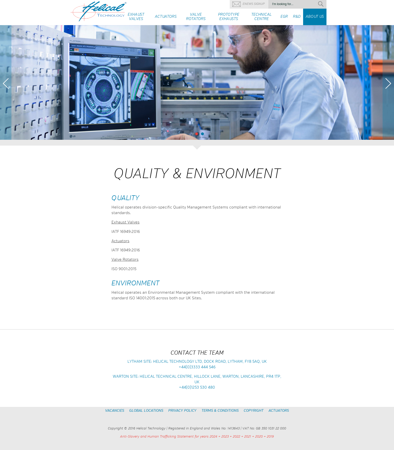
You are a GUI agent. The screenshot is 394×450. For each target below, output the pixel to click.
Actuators (279, 410)
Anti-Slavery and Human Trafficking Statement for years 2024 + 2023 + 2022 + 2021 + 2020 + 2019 (197, 436)
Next (388, 83)
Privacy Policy (182, 410)
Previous (5, 83)
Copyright (254, 410)
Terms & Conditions (220, 410)
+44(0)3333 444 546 (197, 367)
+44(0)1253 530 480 (197, 387)
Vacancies (114, 410)
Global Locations (146, 410)
